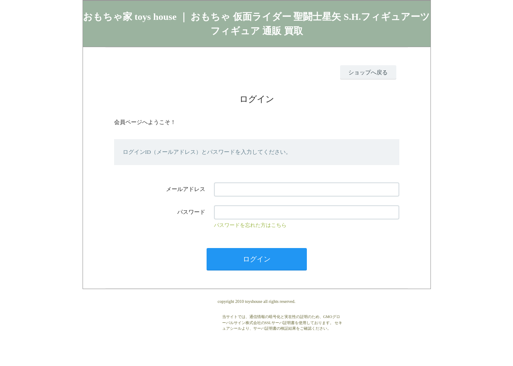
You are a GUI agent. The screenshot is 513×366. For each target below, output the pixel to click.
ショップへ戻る (368, 72)
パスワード (191, 212)
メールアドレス (185, 189)
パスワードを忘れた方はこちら (250, 225)
